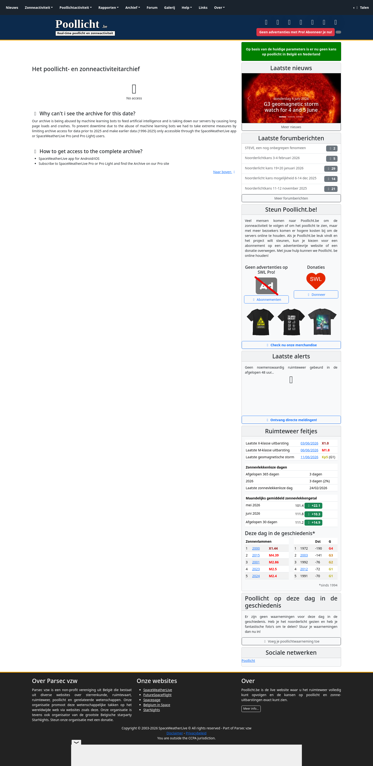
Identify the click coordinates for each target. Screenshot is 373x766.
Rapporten (107, 7)
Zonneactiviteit (37, 7)
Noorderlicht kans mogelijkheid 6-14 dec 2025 (291, 179)
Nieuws (12, 7)
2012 (304, 569)
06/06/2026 (309, 450)
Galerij (169, 7)
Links (203, 7)
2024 (256, 576)
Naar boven (224, 172)
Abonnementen (266, 299)
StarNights (151, 709)
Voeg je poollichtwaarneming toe (291, 641)
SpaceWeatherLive (157, 690)
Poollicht (248, 660)
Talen (362, 7)
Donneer (316, 294)
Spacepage (152, 700)
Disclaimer (175, 733)
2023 (256, 569)
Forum (152, 7)
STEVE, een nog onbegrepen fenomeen (291, 148)
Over (218, 7)
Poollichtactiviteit (74, 7)
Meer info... (251, 709)
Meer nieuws (291, 127)
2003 (304, 555)
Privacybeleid (196, 733)
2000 (256, 548)
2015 (256, 555)
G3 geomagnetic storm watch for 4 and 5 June (291, 107)
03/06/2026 (309, 443)
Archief (131, 7)
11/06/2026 (309, 457)
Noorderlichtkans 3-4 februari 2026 (291, 158)
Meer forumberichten (291, 198)
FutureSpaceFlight (157, 695)
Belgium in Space (156, 705)
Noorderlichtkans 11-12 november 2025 (291, 189)
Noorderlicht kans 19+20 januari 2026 (291, 169)
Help (185, 7)
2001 (256, 562)
